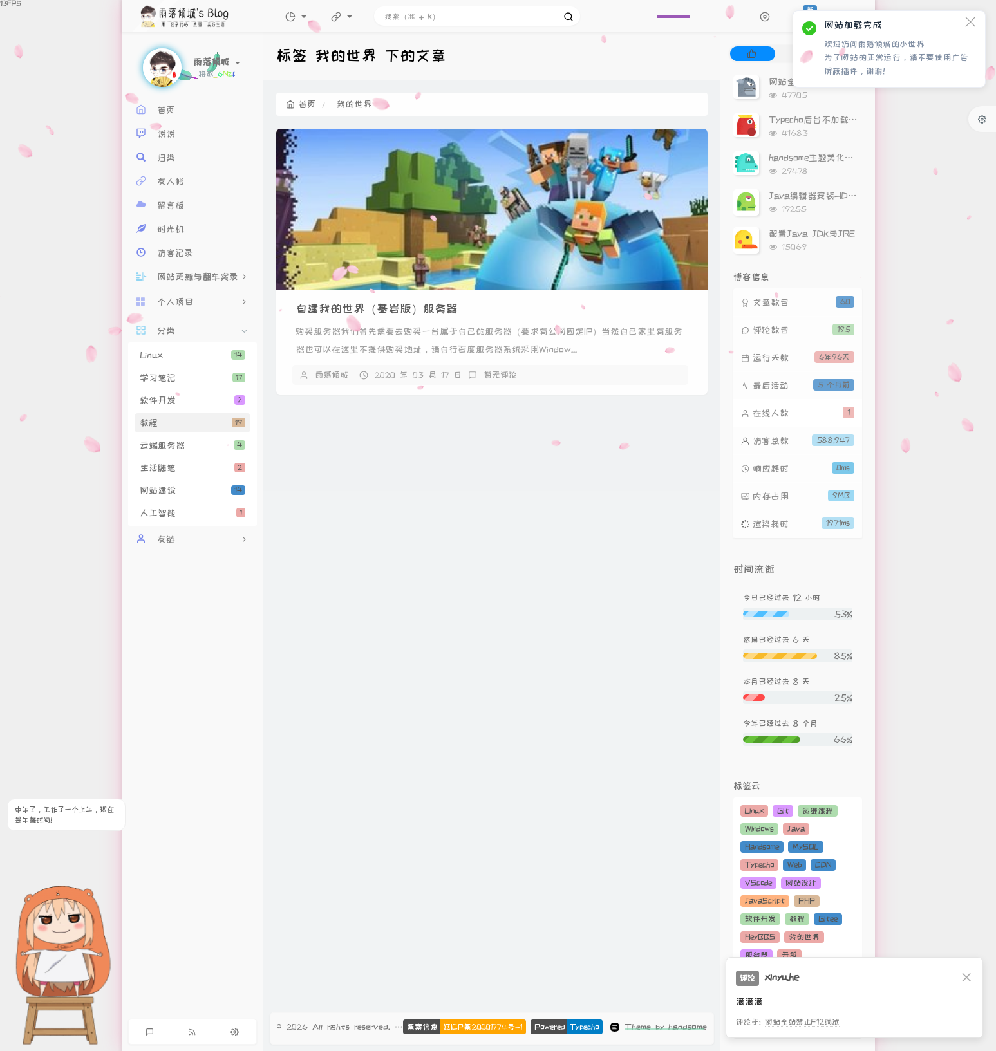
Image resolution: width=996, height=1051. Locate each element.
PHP (806, 901)
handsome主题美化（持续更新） (834, 158)
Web (794, 864)
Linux (192, 355)
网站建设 (192, 490)
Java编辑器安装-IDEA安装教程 (833, 196)
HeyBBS (760, 937)
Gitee (828, 919)
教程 (192, 423)
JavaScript (765, 901)
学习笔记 (192, 378)
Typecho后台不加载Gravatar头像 (837, 120)
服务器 (756, 955)
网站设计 (800, 883)
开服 (789, 955)
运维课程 (817, 810)
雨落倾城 (331, 374)
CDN (823, 864)
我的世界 (804, 937)
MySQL (806, 846)
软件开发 (192, 400)
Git (783, 810)
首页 (301, 104)
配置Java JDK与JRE (812, 233)
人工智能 (192, 513)
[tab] (752, 53)
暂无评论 (500, 374)
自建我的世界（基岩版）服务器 (377, 308)
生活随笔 (192, 468)
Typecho (759, 864)
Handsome (762, 846)
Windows (759, 828)
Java (796, 828)
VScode (758, 883)
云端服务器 (192, 445)
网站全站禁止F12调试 (802, 1022)
